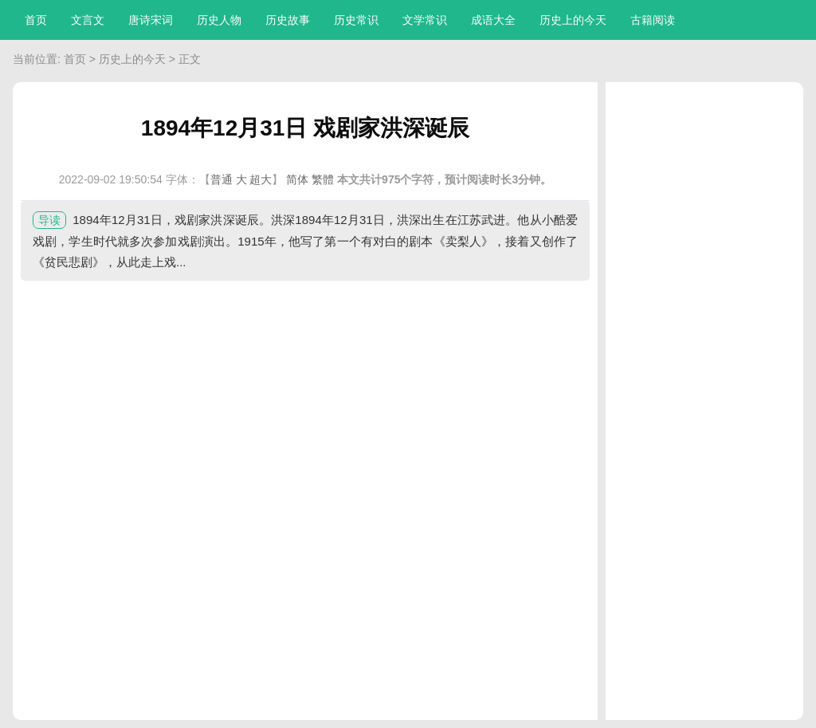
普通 (221, 179)
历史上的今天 (572, 20)
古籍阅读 (652, 20)
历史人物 (219, 20)
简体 (297, 179)
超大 (260, 179)
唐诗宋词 (150, 20)
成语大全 (493, 20)
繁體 (323, 179)
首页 (36, 20)
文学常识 (424, 20)
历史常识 (356, 20)
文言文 (87, 20)
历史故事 (287, 20)
